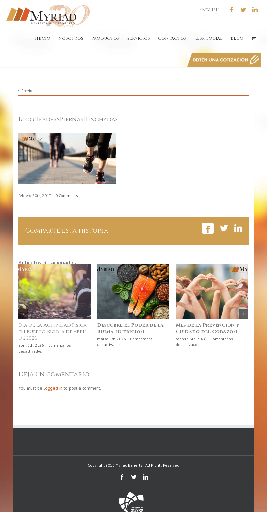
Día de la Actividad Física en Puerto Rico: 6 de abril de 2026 (52, 332)
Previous (29, 90)
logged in (53, 388)
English (209, 10)
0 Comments (66, 195)
